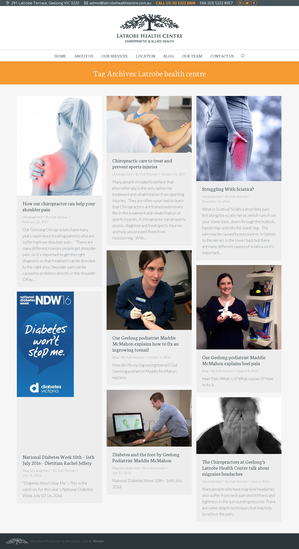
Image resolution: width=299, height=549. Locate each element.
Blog (115, 357)
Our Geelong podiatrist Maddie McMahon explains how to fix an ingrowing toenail (145, 343)
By (57, 217)
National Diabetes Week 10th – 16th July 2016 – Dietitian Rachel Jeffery (59, 459)
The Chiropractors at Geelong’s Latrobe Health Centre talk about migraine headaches (235, 467)
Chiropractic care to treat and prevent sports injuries (142, 163)
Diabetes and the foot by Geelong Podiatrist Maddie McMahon (145, 457)
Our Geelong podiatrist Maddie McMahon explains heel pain (234, 360)
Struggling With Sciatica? (228, 188)
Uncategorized (32, 217)
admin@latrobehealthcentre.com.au (120, 3)
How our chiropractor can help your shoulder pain (59, 206)
